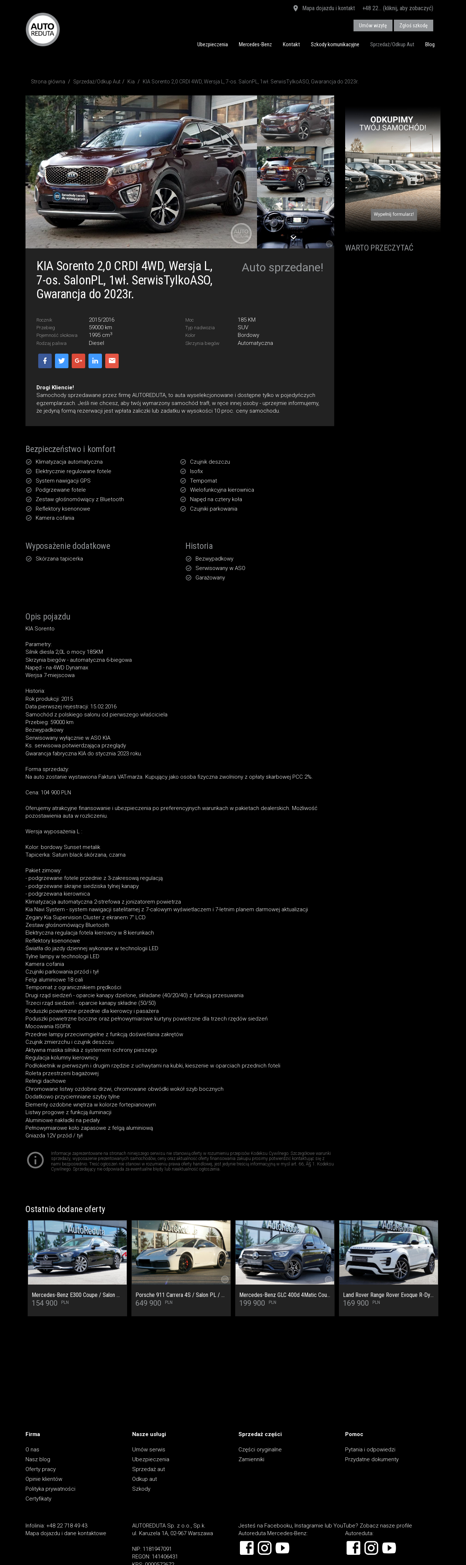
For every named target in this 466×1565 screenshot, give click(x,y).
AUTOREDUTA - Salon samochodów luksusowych (43, 29)
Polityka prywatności (50, 1489)
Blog (430, 44)
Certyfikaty (38, 1498)
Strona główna (48, 81)
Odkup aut (144, 1479)
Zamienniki (251, 1459)
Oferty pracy (40, 1469)
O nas (32, 1449)
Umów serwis (148, 1449)
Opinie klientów (43, 1479)
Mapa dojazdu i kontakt (323, 8)
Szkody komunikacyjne (335, 44)
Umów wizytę (373, 25)
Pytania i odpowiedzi (370, 1449)
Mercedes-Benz (255, 44)
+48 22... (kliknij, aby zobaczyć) (397, 8)
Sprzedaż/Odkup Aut (392, 44)
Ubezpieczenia (212, 44)
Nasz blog (37, 1459)
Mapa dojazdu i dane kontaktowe (65, 1533)
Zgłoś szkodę (413, 25)
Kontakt (291, 44)
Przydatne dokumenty (372, 1459)
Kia (131, 81)
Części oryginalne (260, 1449)
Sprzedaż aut (148, 1469)
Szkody (141, 1489)
